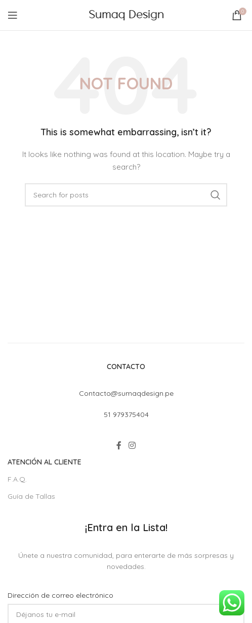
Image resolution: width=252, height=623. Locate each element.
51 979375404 (126, 414)
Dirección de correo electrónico (60, 595)
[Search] (126, 194)
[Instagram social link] (132, 445)
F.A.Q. (17, 479)
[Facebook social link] (119, 445)
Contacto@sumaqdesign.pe (126, 393)
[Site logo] (126, 14)
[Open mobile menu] (13, 15)
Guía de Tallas (31, 496)
